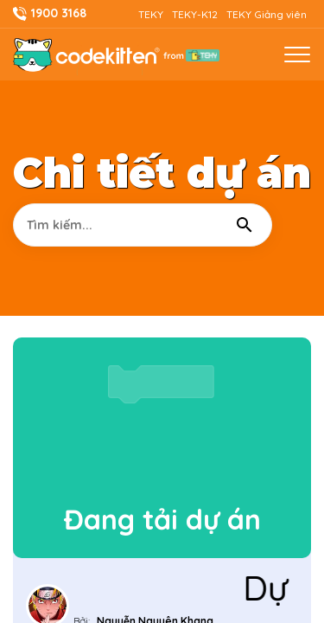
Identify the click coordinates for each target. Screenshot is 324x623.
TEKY (150, 14)
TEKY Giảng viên (266, 14)
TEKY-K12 (195, 14)
